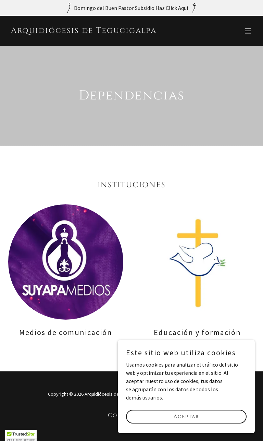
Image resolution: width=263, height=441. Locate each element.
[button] (248, 31)
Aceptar (186, 416)
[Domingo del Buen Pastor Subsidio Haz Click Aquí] (131, 7)
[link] (83, 30)
